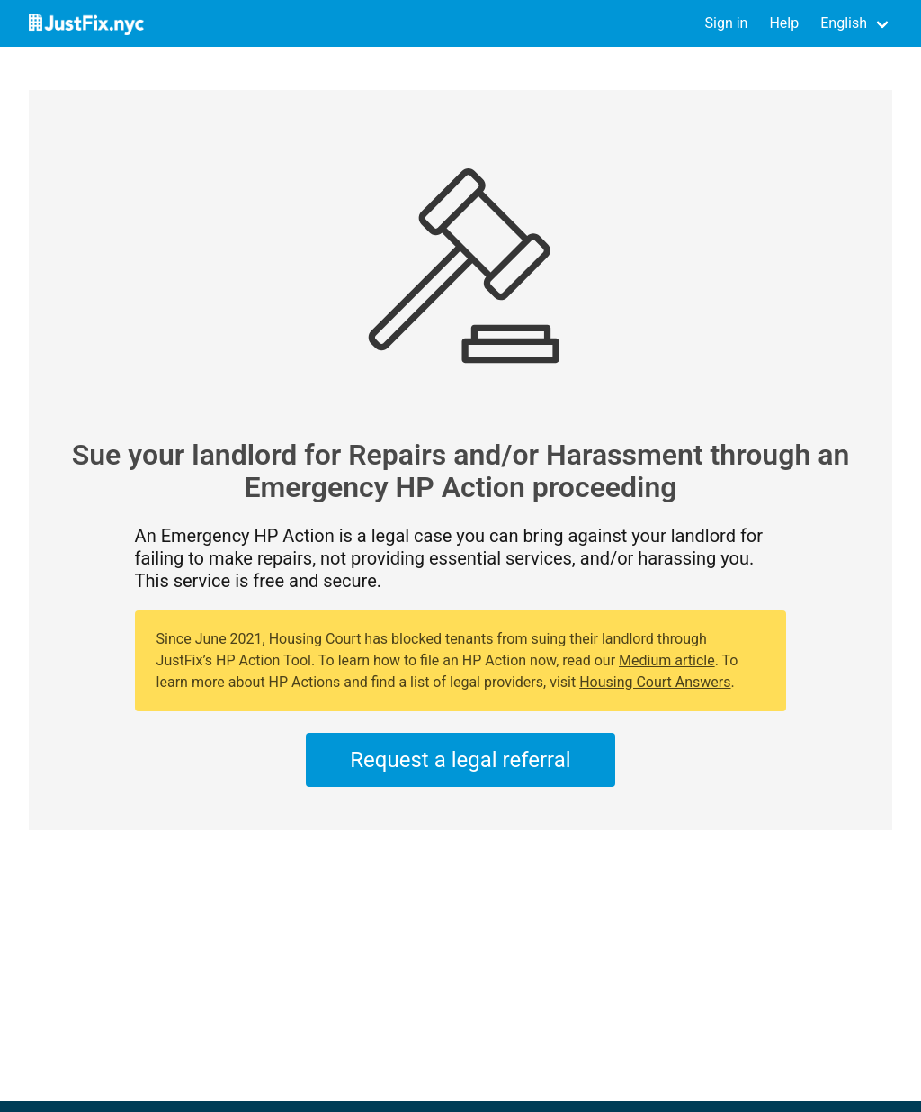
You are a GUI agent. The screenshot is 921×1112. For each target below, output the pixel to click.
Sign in (726, 23)
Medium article (667, 660)
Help (784, 23)
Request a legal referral (460, 760)
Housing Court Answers (654, 682)
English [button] (843, 23)
